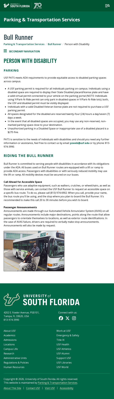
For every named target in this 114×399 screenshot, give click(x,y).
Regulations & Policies (16, 362)
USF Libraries (64, 362)
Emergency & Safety (67, 335)
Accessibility (66, 388)
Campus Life (11, 349)
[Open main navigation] (107, 6)
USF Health (62, 344)
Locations (9, 344)
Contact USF (33, 388)
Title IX (60, 340)
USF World (62, 367)
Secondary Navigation (22, 51)
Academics (9, 335)
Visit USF (50, 388)
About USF (10, 330)
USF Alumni (62, 353)
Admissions (10, 340)
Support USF (63, 358)
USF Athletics (63, 349)
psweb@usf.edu (79, 143)
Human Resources (14, 367)
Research (9, 353)
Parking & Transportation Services (42, 19)
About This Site (12, 388)
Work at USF (63, 330)
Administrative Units (15, 358)
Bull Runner (54, 44)
